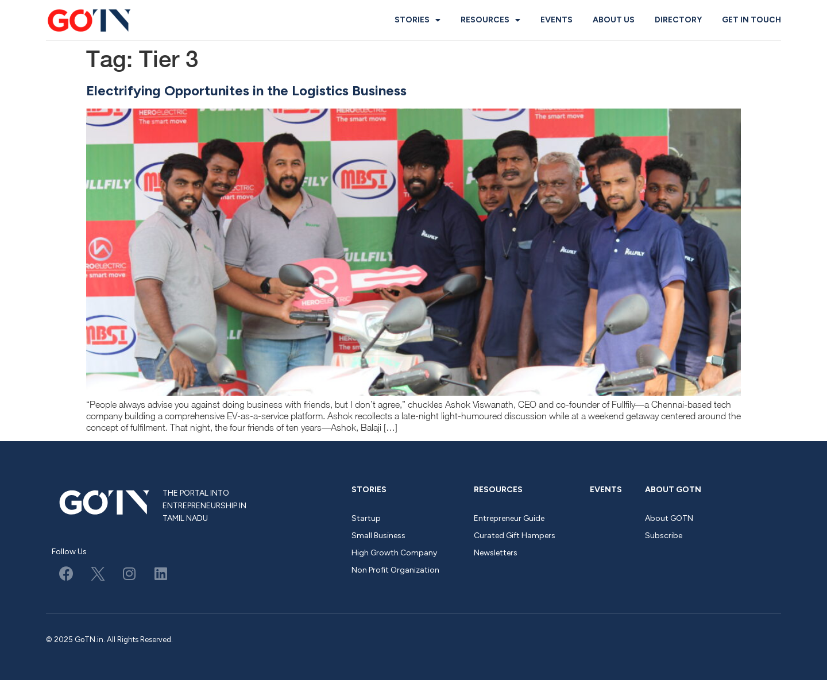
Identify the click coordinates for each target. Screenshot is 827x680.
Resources (490, 20)
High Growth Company (394, 553)
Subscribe (663, 535)
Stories (417, 20)
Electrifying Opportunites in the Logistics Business (246, 90)
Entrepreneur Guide (509, 518)
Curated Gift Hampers (514, 535)
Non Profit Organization (395, 570)
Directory (678, 20)
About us (614, 20)
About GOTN (673, 489)
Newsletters (495, 553)
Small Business (378, 535)
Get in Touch (751, 20)
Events (556, 20)
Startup (366, 518)
